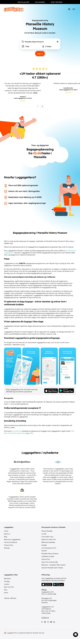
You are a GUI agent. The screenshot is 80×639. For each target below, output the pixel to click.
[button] (75, 634)
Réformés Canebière (48, 542)
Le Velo (43, 534)
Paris (5, 590)
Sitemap (7, 548)
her (9, 404)
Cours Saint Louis (47, 537)
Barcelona (7, 578)
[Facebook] (42, 622)
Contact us (45, 617)
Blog (5, 537)
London (6, 584)
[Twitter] (45, 622)
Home (6, 531)
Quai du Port (45, 559)
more (35, 93)
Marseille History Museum (49, 554)
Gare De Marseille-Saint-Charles (52, 568)
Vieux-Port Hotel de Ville (49, 562)
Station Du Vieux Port (48, 539)
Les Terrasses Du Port (48, 548)
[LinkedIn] (54, 622)
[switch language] (69, 9)
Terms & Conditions (10, 542)
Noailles (44, 545)
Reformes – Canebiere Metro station (53, 565)
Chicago (7, 581)
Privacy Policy (8, 545)
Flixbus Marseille (46, 531)
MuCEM (44, 551)
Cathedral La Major (47, 556)
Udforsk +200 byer (10, 598)
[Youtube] (51, 622)
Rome (6, 593)
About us (7, 534)
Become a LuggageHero (12, 539)
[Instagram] (48, 622)
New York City (9, 587)
